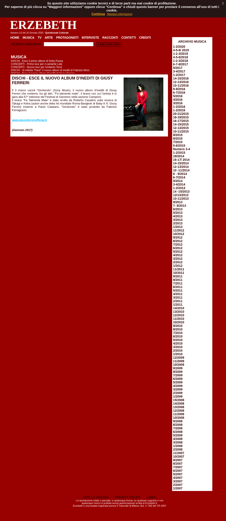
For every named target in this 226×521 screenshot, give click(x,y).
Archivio (33, 44)
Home (14, 37)
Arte (49, 37)
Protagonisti (67, 37)
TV (39, 37)
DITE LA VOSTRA (96, 497)
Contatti (128, 37)
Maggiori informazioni (119, 14)
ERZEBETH (43, 25)
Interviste (90, 37)
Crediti (145, 37)
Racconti (110, 37)
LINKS (151, 497)
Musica (28, 37)
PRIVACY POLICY (128, 497)
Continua (98, 14)
